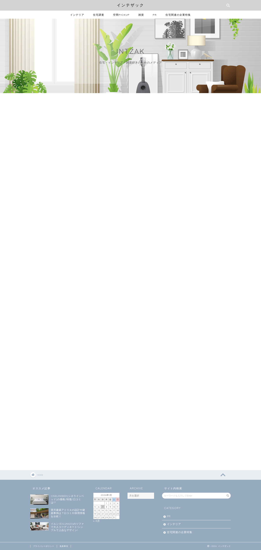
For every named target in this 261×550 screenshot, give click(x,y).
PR (155, 14)
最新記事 (46, 101)
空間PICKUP (121, 14)
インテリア (77, 14)
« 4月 (96, 521)
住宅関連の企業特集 (178, 14)
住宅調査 (98, 14)
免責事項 (64, 546)
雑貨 (141, 14)
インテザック (130, 5)
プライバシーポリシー (43, 546)
